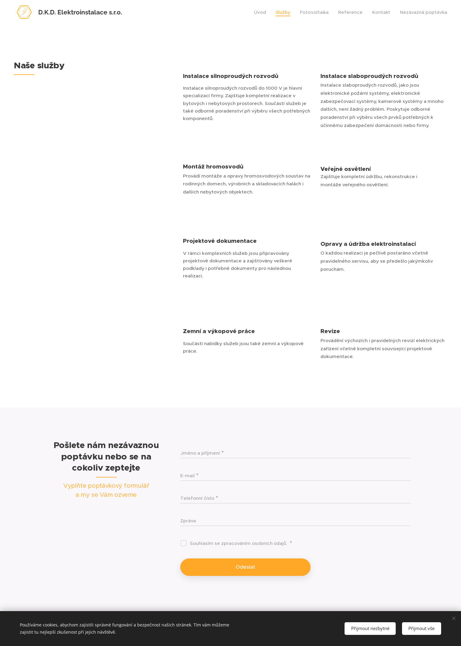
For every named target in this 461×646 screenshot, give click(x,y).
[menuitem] (261, 12)
